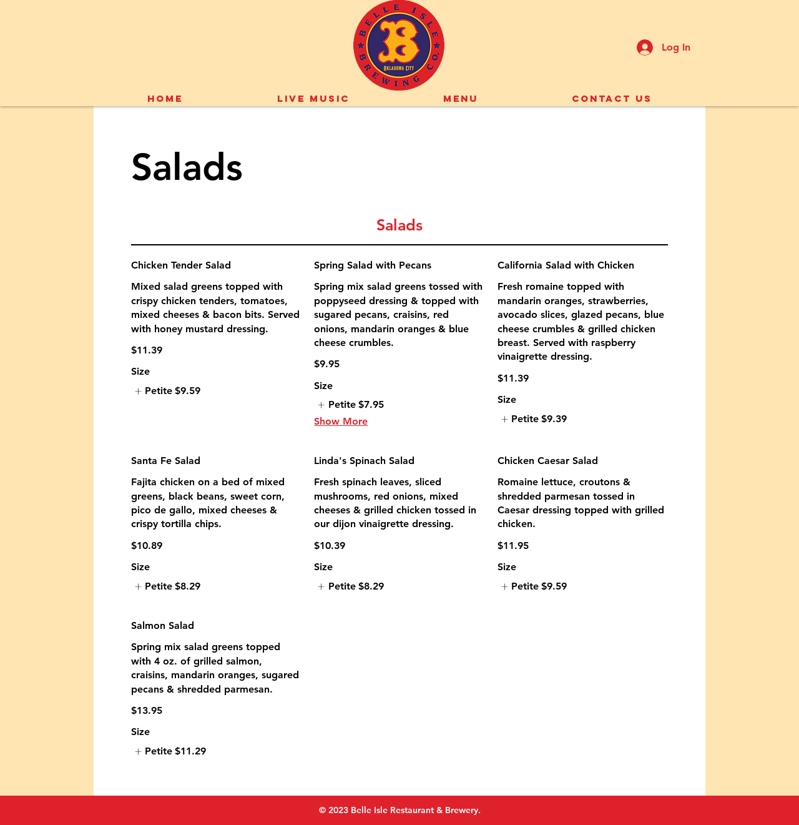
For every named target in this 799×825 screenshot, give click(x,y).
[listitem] (165, 391)
